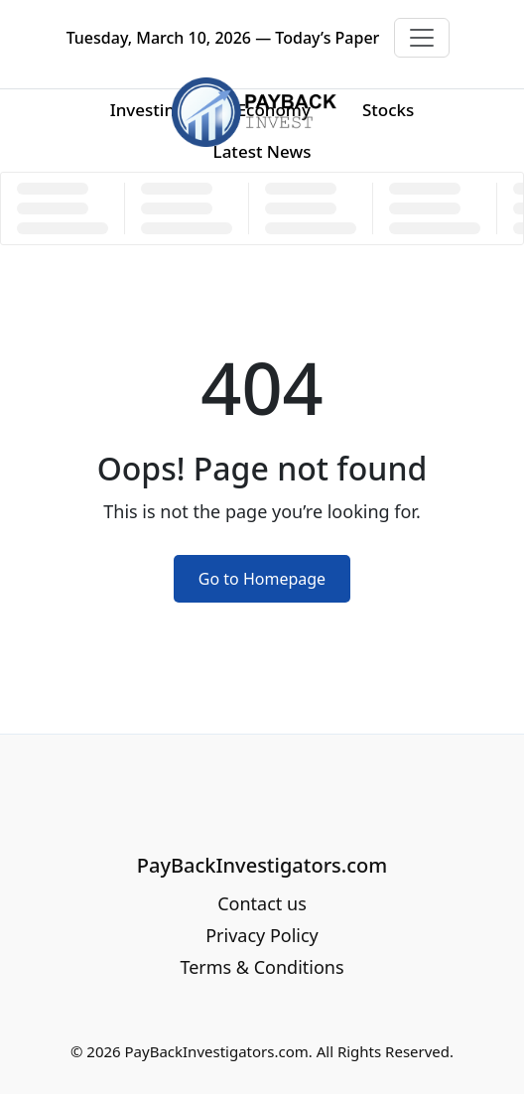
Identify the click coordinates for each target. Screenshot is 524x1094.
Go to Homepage (262, 579)
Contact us (262, 903)
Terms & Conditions (261, 967)
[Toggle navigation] (422, 38)
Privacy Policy (262, 935)
